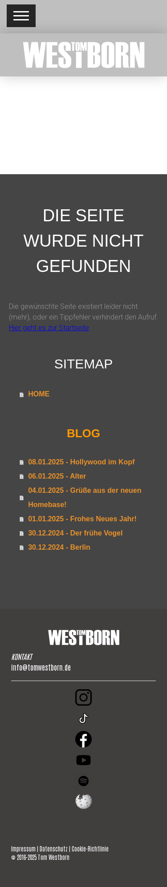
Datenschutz (54, 848)
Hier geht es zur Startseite (49, 328)
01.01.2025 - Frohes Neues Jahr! (82, 519)
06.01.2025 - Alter (57, 476)
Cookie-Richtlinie (90, 848)
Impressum (23, 848)
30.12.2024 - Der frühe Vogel (75, 533)
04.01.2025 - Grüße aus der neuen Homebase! (84, 497)
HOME (38, 394)
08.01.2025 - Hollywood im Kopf (81, 462)
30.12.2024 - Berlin (59, 547)
